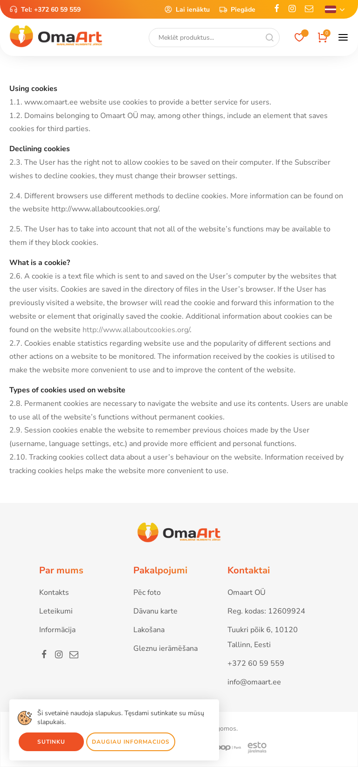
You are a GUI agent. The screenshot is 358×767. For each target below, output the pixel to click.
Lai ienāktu (187, 9)
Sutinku (51, 742)
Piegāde (237, 9)
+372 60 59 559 (57, 9)
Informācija (57, 630)
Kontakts (54, 592)
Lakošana (149, 630)
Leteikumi (56, 611)
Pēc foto (147, 592)
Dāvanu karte (155, 611)
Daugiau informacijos (131, 742)
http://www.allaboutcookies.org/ (136, 330)
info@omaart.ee (254, 682)
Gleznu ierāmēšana (165, 648)
